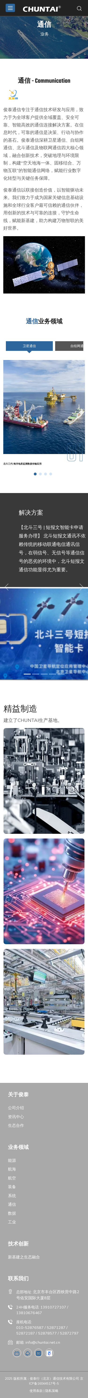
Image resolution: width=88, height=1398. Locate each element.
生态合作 (16, 1125)
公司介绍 (16, 1107)
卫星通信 (29, 347)
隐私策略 (51, 1391)
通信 (12, 1204)
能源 (12, 1160)
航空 (12, 1177)
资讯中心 (16, 1116)
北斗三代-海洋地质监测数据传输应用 (22, 464)
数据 (12, 1213)
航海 (12, 1169)
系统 (12, 1195)
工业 (12, 1221)
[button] (35, 474)
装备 (12, 1186)
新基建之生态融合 (24, 1256)
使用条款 (37, 1391)
